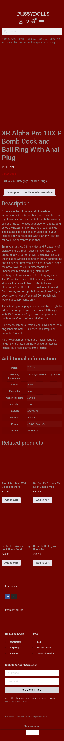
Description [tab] (13, 192)
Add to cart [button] (11, 500)
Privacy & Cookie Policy (16, 701)
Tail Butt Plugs (34, 38)
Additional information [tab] (39, 192)
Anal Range (17, 38)
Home (5, 38)
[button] (41, 22)
